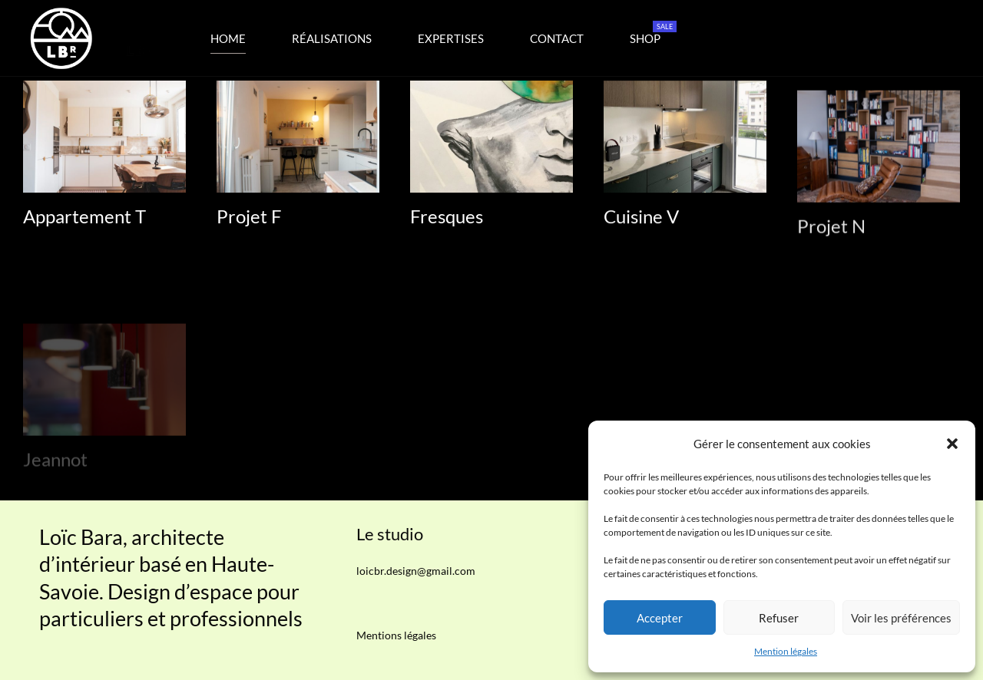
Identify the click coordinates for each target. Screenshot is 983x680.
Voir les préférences (901, 618)
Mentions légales (396, 635)
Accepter (660, 618)
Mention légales (785, 651)
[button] (952, 443)
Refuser (779, 618)
